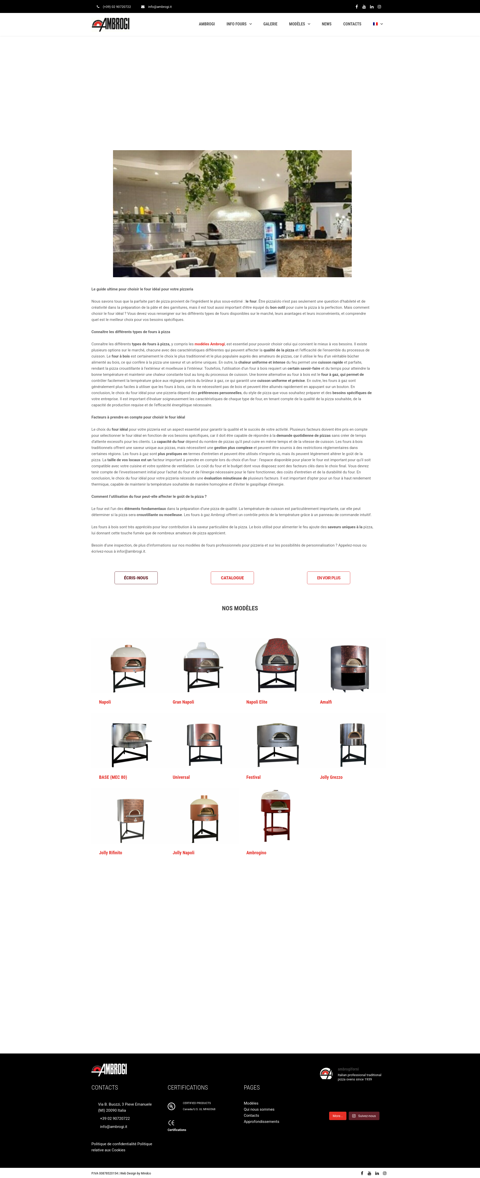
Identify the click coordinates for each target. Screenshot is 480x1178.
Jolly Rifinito (110, 852)
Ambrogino (256, 852)
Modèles (251, 1103)
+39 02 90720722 (115, 1118)
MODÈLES (297, 24)
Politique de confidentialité (113, 1144)
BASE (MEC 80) (113, 777)
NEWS (326, 24)
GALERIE (270, 24)
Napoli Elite (256, 702)
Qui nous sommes (259, 1109)
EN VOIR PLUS (328, 578)
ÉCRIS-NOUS (136, 578)
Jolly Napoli (183, 852)
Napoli (105, 702)
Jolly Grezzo (331, 777)
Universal (181, 777)
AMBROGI (207, 24)
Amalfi (326, 702)
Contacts (251, 1115)
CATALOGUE (232, 578)
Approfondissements (261, 1121)
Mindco (146, 1173)
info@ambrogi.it (160, 7)
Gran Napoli (183, 702)
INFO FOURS (237, 24)
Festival (253, 777)
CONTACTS (352, 24)
